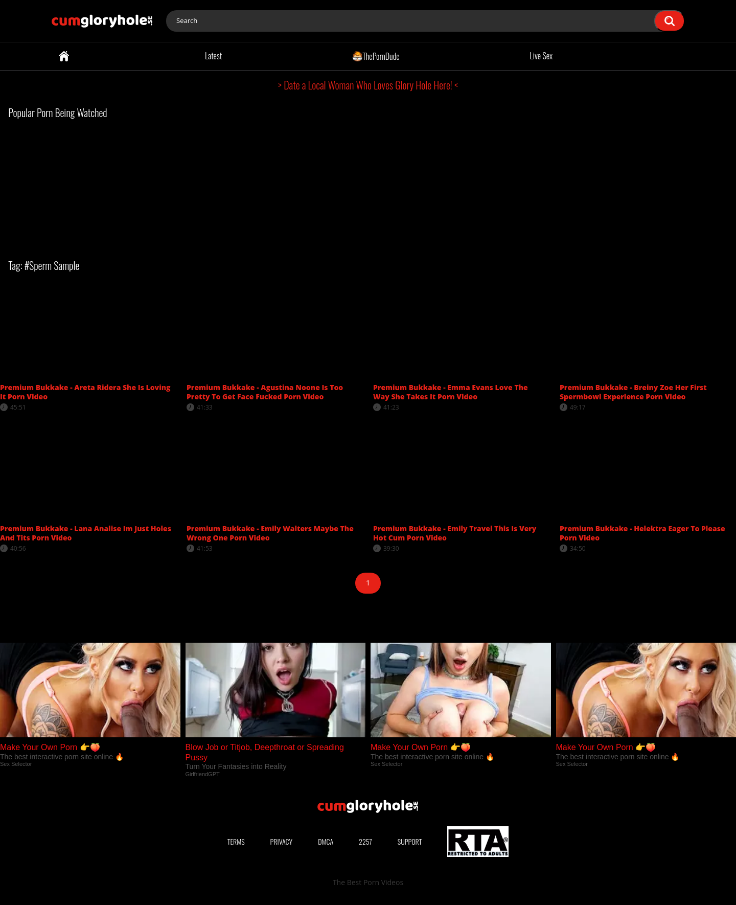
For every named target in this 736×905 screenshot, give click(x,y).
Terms (236, 841)
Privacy (281, 841)
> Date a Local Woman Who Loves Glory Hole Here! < (368, 85)
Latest (213, 56)
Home (64, 56)
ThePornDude (376, 56)
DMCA (325, 841)
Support (410, 841)
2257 (365, 841)
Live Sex (541, 56)
